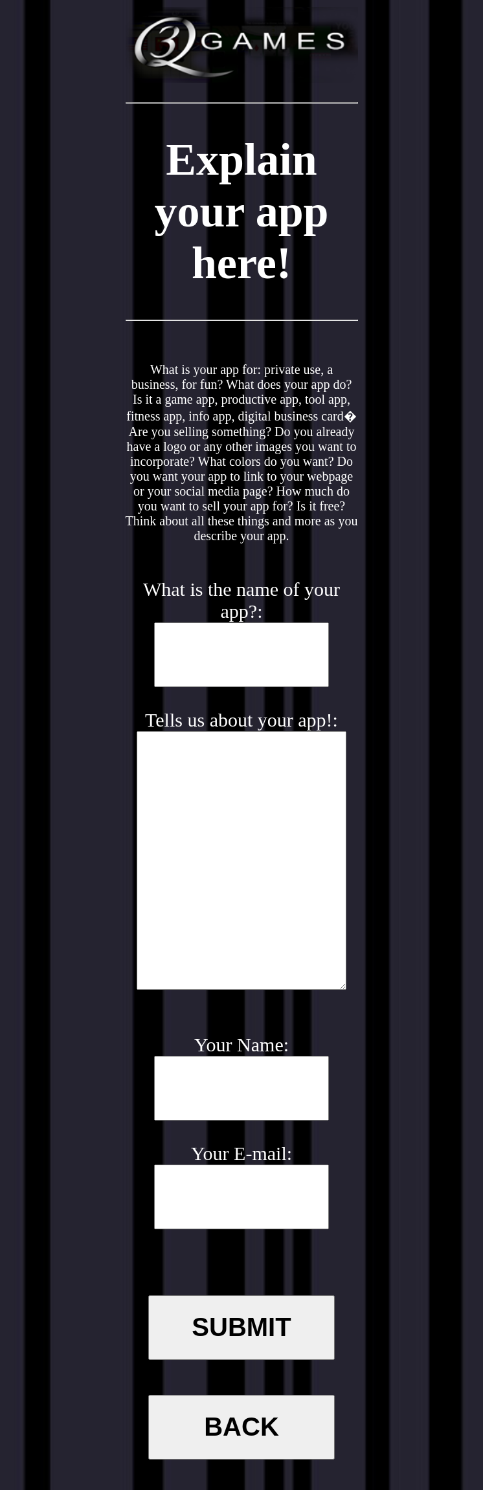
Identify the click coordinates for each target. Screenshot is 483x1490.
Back (241, 1426)
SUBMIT (241, 1327)
